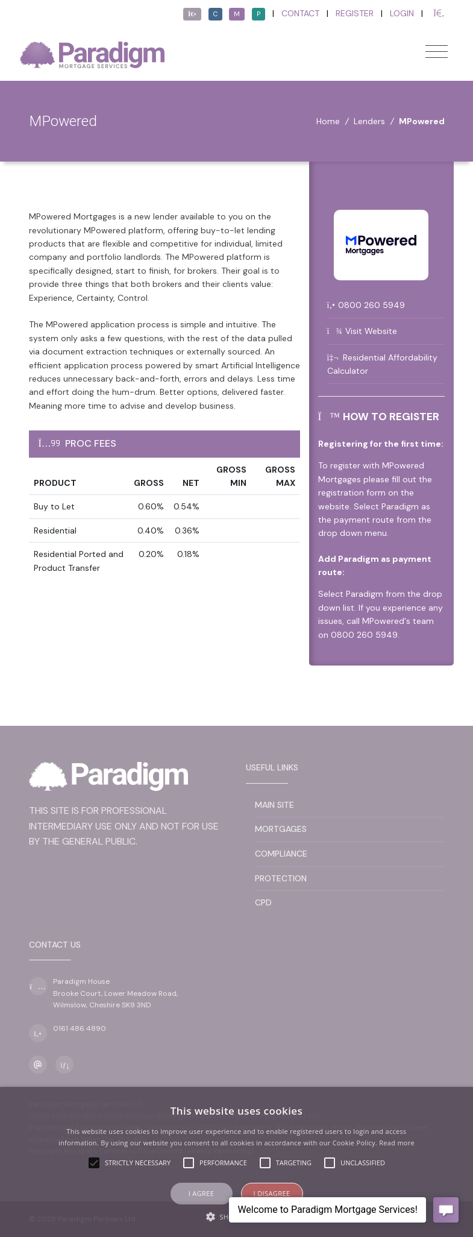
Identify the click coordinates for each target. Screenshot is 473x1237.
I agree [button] (202, 1193)
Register (355, 13)
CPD (263, 902)
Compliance (281, 853)
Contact (300, 13)
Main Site (274, 804)
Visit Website (371, 331)
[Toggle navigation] (436, 51)
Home (328, 121)
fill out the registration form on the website (375, 493)
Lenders (369, 121)
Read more (397, 1142)
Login (402, 13)
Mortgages (281, 828)
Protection (281, 878)
